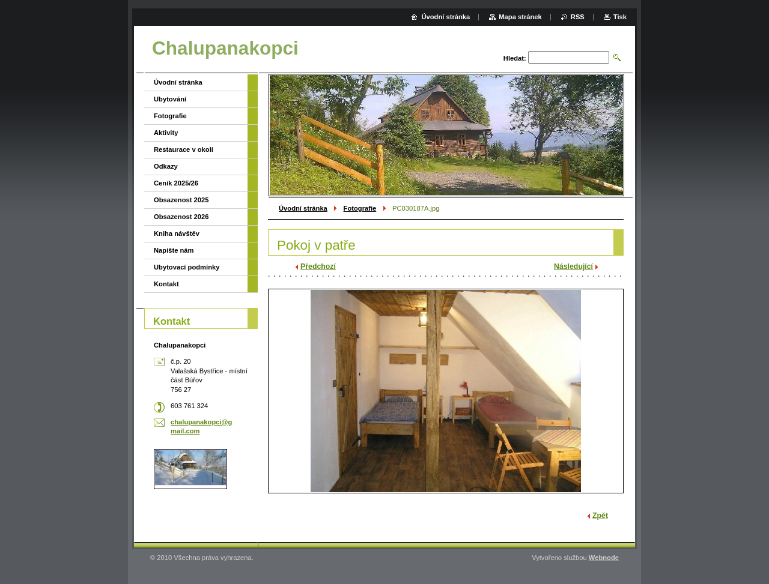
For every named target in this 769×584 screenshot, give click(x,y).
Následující (573, 266)
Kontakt (166, 283)
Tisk (620, 16)
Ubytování (170, 99)
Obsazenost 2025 (181, 199)
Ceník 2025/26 (176, 183)
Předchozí (318, 266)
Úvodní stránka (303, 208)
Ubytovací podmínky (186, 267)
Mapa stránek (520, 16)
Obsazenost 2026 (181, 216)
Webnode (604, 557)
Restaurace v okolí (183, 149)
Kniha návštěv (176, 233)
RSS (578, 16)
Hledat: (514, 58)
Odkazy (166, 166)
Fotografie (360, 208)
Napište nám (174, 250)
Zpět (600, 515)
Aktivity (166, 132)
